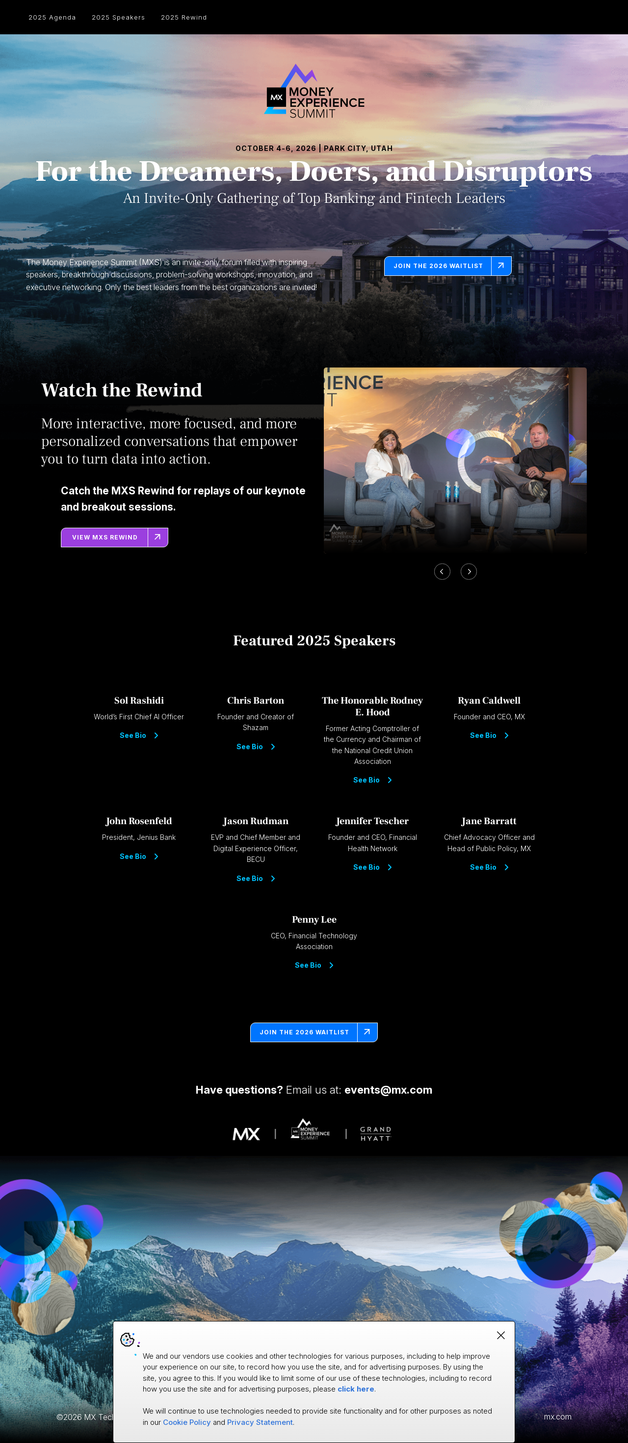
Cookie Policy (187, 1422)
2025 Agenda (52, 17)
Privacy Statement (260, 1422)
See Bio (139, 735)
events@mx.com (388, 1089)
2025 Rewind (184, 17)
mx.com (558, 1416)
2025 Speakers (118, 17)
